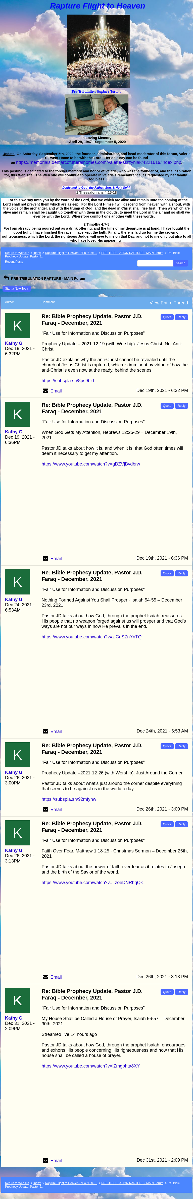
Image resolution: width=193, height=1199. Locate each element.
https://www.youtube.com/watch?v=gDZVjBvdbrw (91, 464)
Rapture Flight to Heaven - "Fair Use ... (71, 253)
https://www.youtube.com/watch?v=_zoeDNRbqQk (92, 882)
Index (37, 253)
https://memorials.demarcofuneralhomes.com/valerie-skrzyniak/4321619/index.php (98, 162)
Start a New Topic (17, 288)
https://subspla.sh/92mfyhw (69, 799)
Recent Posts (14, 261)
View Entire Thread (169, 302)
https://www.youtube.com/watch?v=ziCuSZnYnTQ (92, 636)
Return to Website (17, 253)
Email (56, 390)
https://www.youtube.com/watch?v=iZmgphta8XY (91, 1066)
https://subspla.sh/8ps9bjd (68, 380)
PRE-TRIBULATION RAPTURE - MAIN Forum (132, 253)
